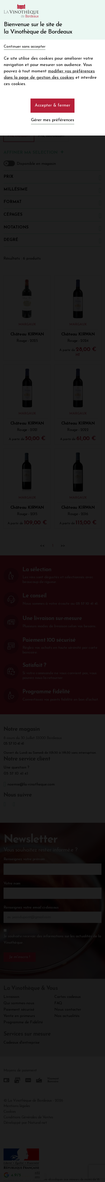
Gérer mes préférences (52, 120)
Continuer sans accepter (24, 47)
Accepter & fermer (52, 105)
